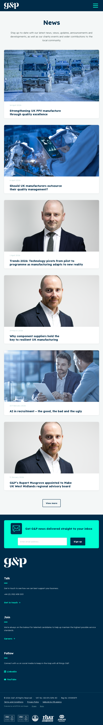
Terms (42, 706)
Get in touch (12, 602)
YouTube (10, 679)
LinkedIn (10, 671)
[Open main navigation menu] (95, 5)
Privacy (34, 706)
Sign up (78, 541)
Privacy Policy (33, 702)
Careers (9, 638)
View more (51, 503)
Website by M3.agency (52, 702)
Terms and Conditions (13, 702)
